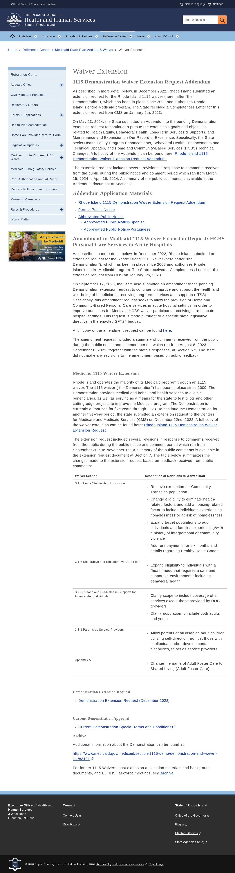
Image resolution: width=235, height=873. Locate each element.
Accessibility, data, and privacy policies (120, 864)
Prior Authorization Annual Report (34, 179)
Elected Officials (186, 833)
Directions (70, 824)
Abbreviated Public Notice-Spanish (114, 222)
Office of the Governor (190, 815)
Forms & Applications (26, 115)
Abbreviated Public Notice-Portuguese (117, 229)
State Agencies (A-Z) (189, 842)
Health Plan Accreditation (29, 125)
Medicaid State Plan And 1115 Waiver (84, 50)
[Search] (200, 19)
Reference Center (36, 50)
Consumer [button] (52, 36)
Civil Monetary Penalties (28, 94)
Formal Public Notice (96, 210)
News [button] (144, 36)
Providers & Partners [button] (83, 36)
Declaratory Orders (24, 104)
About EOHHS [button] (168, 36)
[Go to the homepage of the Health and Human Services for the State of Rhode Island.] (16, 20)
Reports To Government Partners (34, 189)
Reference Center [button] (119, 36)
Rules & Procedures (25, 209)
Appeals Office (21, 84)
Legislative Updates (25, 145)
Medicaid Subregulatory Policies (33, 169)
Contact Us (70, 815)
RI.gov (179, 824)
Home (12, 50)
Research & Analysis (25, 199)
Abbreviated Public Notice (101, 217)
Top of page (156, 864)
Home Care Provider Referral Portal (36, 135)
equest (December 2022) (124, 701)
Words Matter (20, 219)
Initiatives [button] (29, 36)
